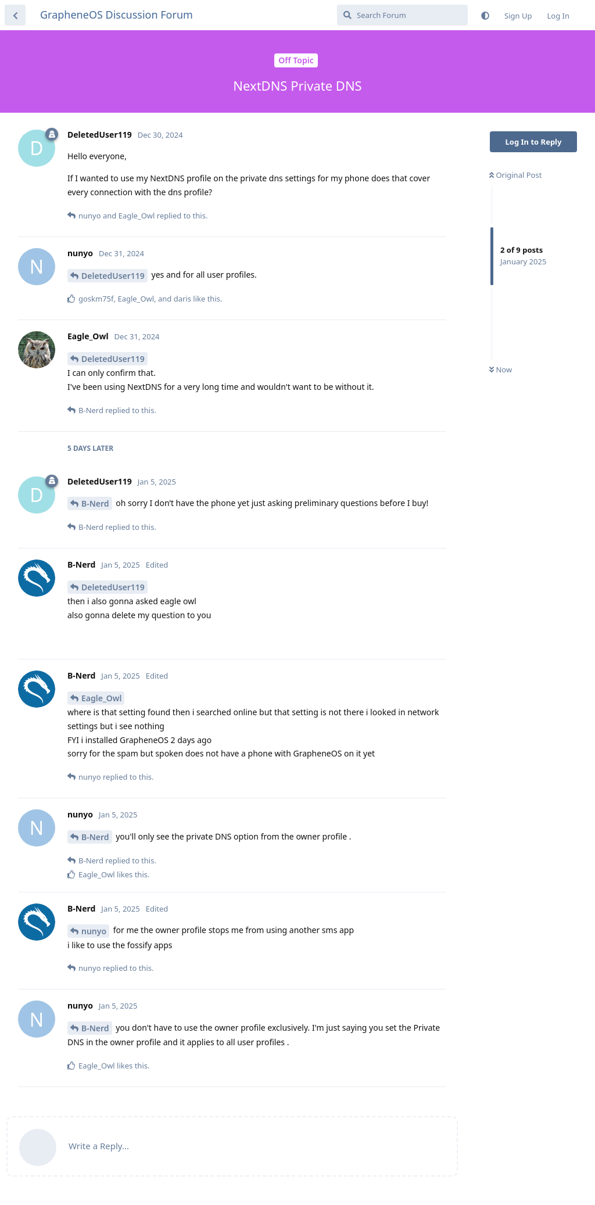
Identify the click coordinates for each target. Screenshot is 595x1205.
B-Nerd (95, 503)
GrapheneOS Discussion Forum (116, 14)
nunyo (93, 931)
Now (500, 369)
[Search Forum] (402, 15)
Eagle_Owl (101, 698)
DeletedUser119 (113, 275)
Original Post (515, 175)
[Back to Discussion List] (15, 15)
